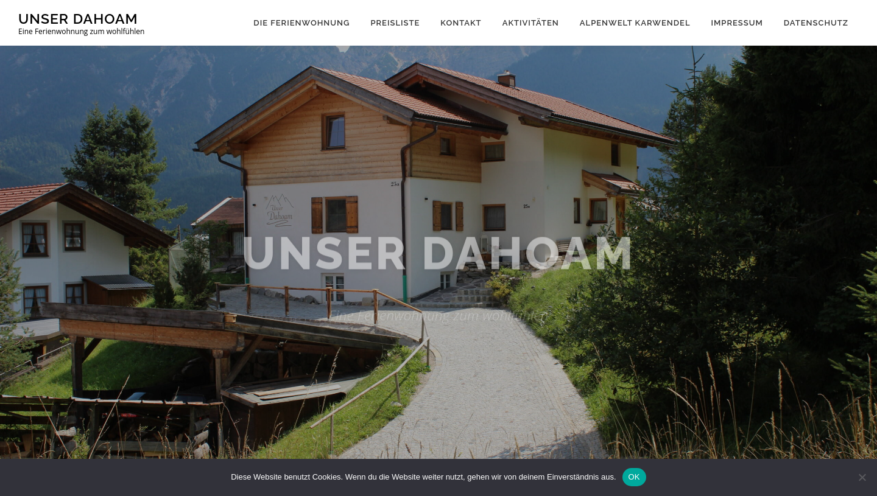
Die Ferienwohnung (301, 22)
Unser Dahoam (78, 18)
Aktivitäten (530, 22)
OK (634, 476)
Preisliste (395, 22)
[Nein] (862, 477)
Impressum (737, 22)
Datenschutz (816, 22)
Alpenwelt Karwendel (635, 22)
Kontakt (460, 22)
